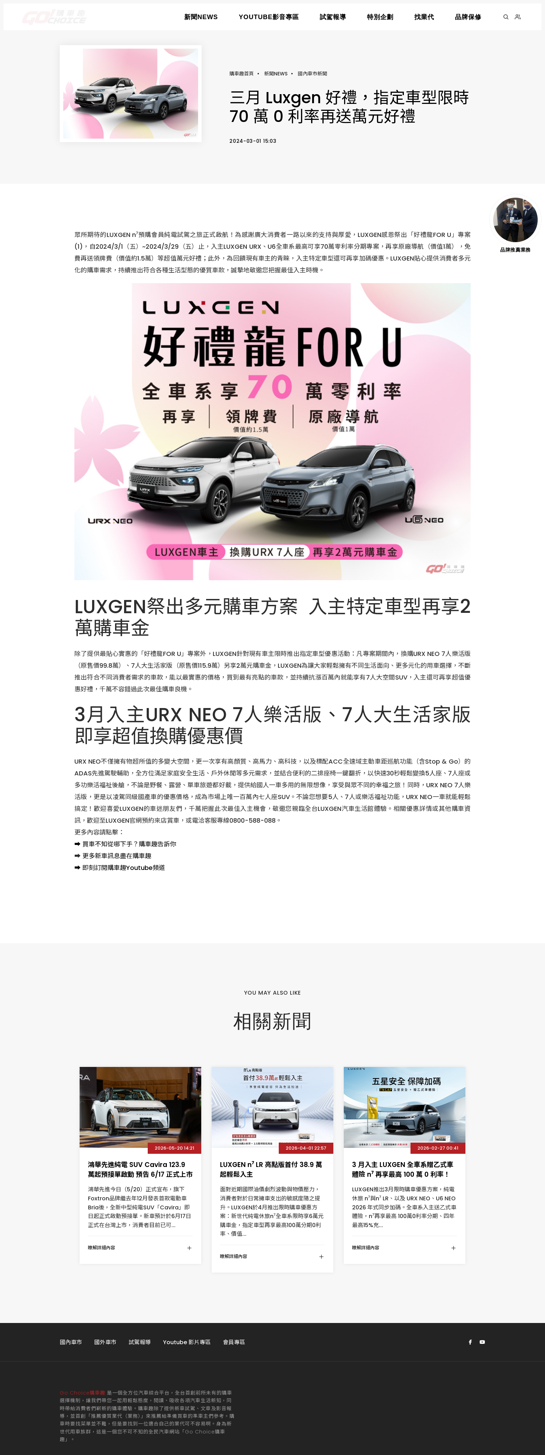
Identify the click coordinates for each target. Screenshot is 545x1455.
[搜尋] (506, 17)
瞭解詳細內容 (140, 1198)
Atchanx (167, 1419)
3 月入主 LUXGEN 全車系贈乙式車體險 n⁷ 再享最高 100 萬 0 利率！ (402, 1120)
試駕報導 (333, 16)
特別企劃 (380, 16)
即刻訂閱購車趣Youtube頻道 (123, 818)
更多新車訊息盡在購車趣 (116, 806)
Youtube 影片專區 (187, 1293)
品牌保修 (468, 16)
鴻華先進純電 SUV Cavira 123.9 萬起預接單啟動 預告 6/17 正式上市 (140, 1120)
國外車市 (105, 1293)
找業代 (424, 16)
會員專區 (234, 1293)
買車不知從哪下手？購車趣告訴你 (129, 794)
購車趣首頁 (241, 49)
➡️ (77, 794)
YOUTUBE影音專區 (269, 16)
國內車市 (71, 1293)
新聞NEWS (201, 16)
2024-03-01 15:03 (252, 116)
